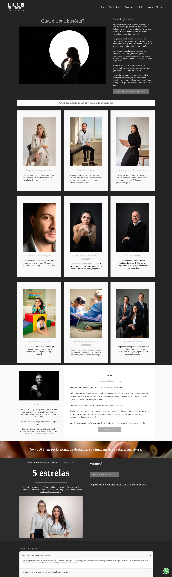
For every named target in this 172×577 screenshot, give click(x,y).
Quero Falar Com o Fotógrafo (131, 91)
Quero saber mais (109, 429)
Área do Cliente (155, 7)
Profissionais (116, 7)
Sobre (142, 7)
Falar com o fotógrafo (104, 475)
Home (104, 7)
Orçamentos (131, 7)
